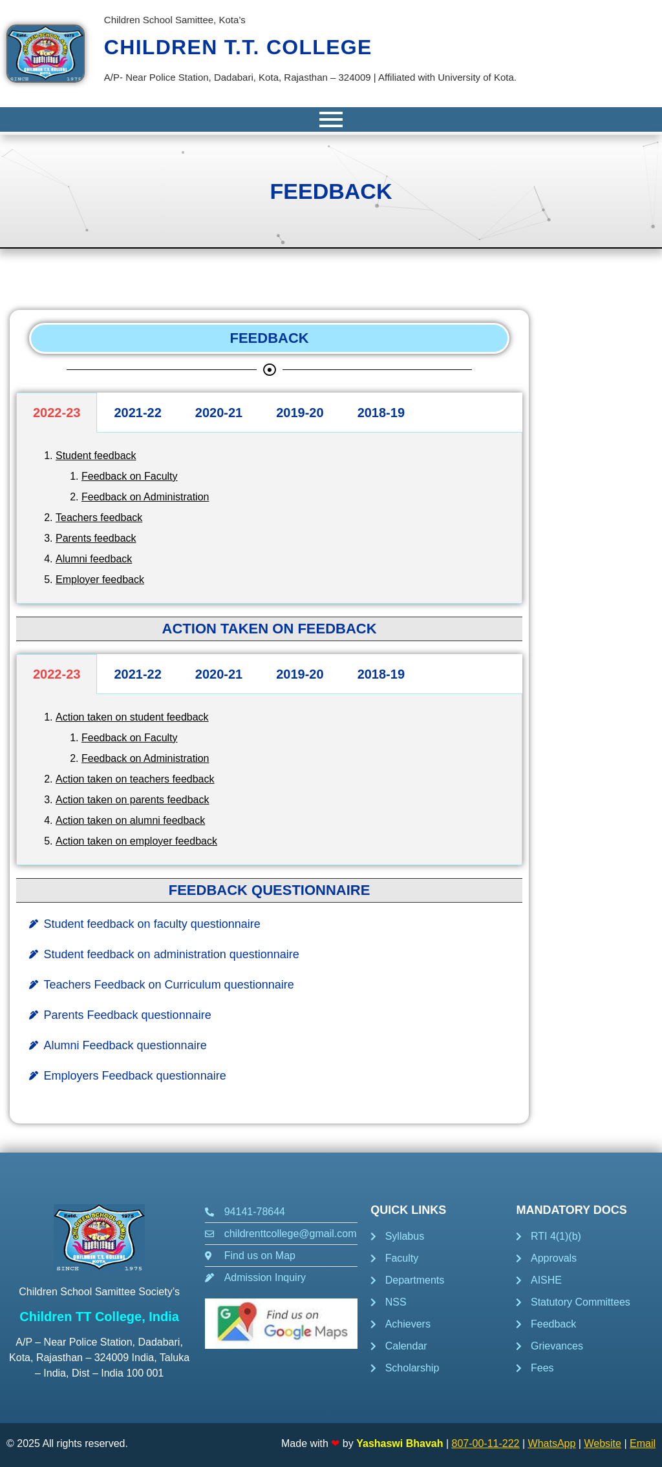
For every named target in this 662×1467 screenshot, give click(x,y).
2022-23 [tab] (56, 412)
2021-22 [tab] (137, 412)
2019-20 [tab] (299, 412)
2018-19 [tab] (381, 412)
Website (602, 1443)
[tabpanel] (269, 518)
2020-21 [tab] (218, 412)
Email (643, 1443)
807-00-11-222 (486, 1443)
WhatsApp (552, 1443)
